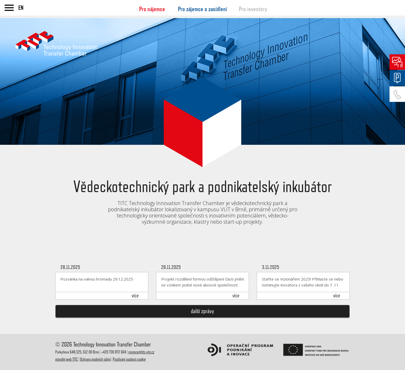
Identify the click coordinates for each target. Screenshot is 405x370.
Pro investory (253, 8)
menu (9, 8)
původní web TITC (66, 359)
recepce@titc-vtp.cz (141, 352)
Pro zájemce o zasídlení (202, 8)
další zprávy (202, 311)
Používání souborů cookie (129, 359)
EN (21, 8)
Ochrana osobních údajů (95, 359)
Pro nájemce (152, 8)
